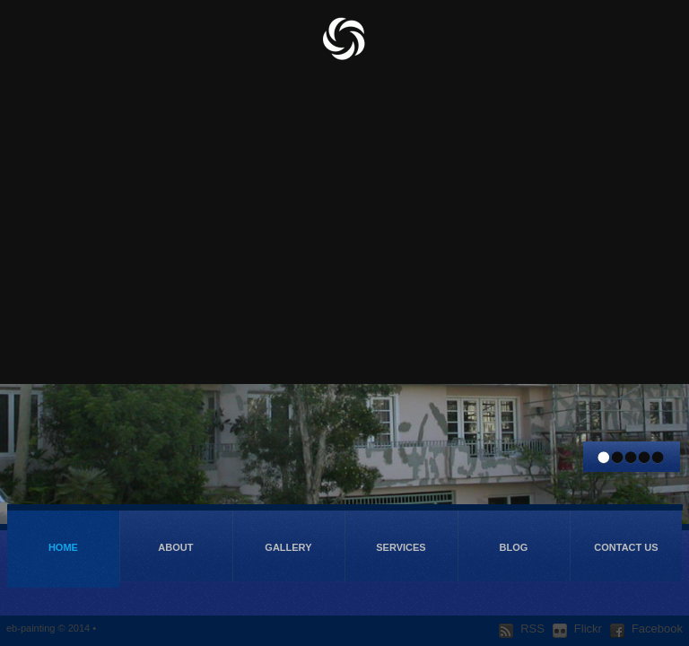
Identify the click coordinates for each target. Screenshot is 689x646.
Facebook (646, 629)
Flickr (577, 629)
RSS (522, 629)
